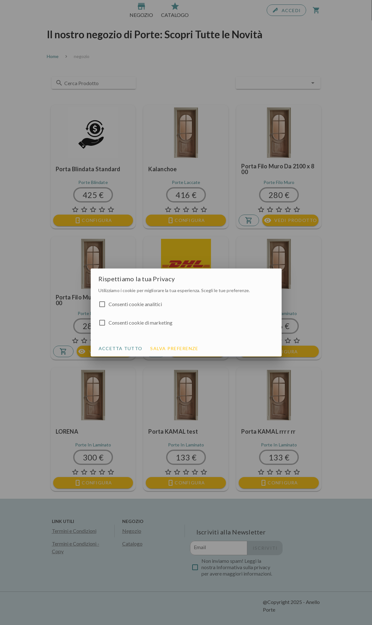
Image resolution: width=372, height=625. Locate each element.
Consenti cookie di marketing (140, 323)
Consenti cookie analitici (135, 304)
